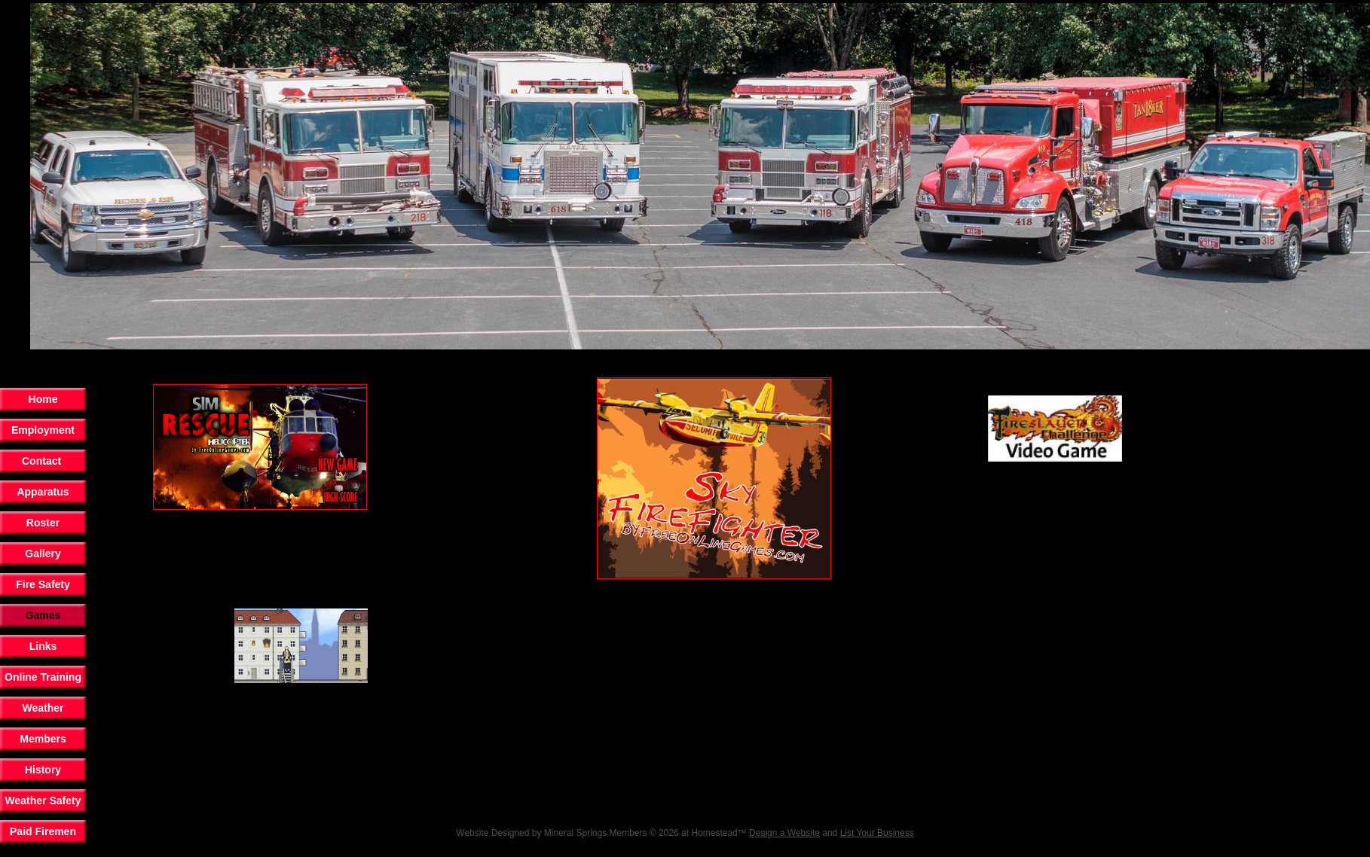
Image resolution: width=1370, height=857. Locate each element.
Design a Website (784, 833)
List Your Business (877, 833)
